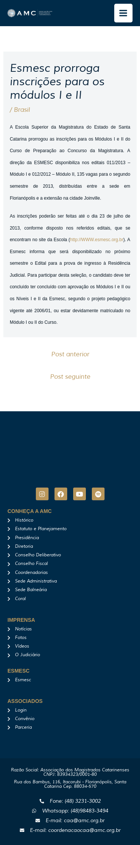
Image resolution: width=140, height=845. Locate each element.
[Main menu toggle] (123, 13)
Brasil (22, 110)
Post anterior (70, 354)
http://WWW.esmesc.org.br (97, 239)
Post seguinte (70, 377)
